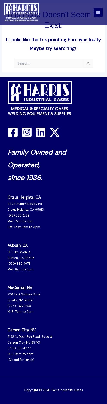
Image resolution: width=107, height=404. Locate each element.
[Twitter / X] (54, 132)
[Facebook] (13, 132)
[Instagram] (26, 132)
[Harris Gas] (21, 12)
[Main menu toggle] (98, 12)
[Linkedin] (40, 132)
